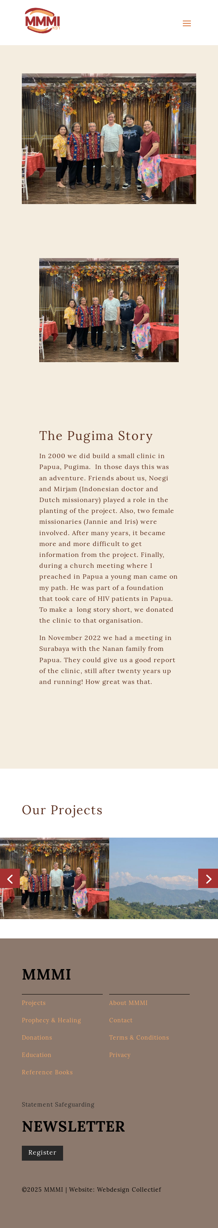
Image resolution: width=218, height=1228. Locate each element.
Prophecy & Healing (51, 1021)
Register (42, 1153)
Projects (34, 1004)
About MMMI (128, 1004)
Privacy (120, 1056)
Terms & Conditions (139, 1038)
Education (37, 1056)
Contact (121, 1021)
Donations (37, 1038)
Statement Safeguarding (58, 1105)
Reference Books (47, 1073)
